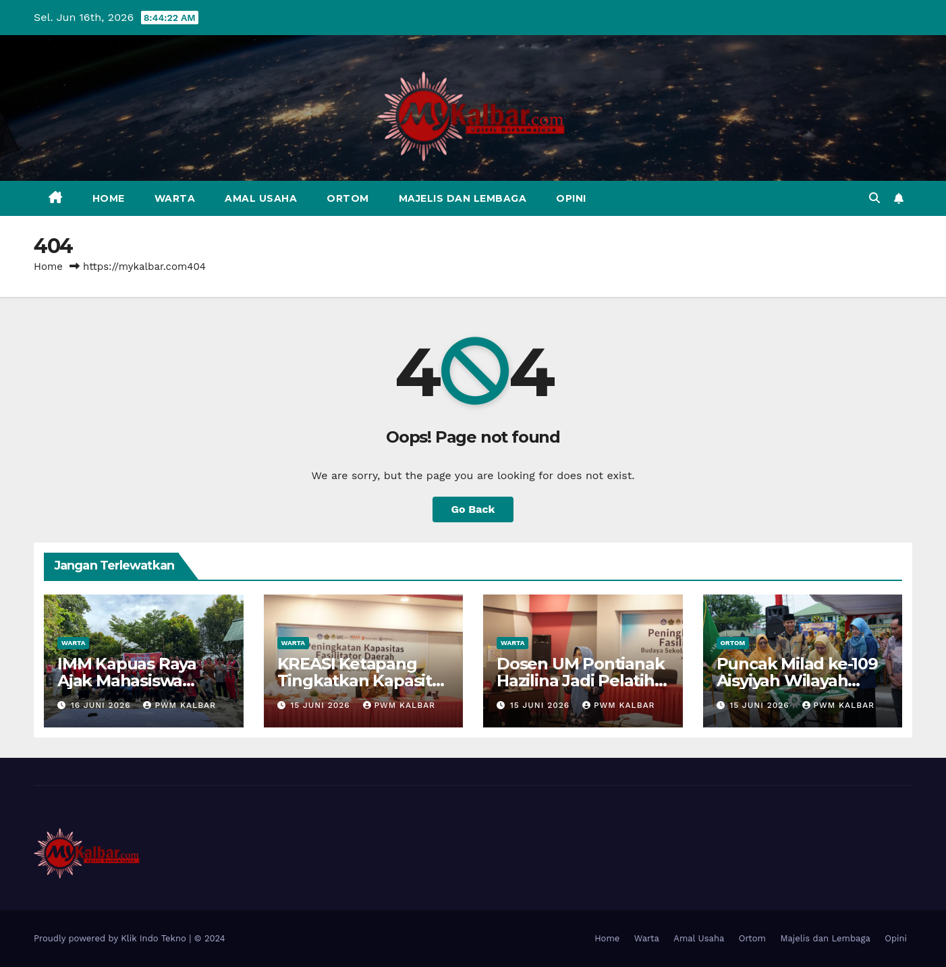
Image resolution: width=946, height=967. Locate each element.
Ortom (348, 198)
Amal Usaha (261, 198)
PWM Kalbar (179, 705)
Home (108, 198)
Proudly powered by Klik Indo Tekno (111, 938)
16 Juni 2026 (102, 705)
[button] (874, 198)
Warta (175, 198)
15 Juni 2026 (321, 705)
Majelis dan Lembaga (463, 198)
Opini (571, 198)
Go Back (473, 509)
